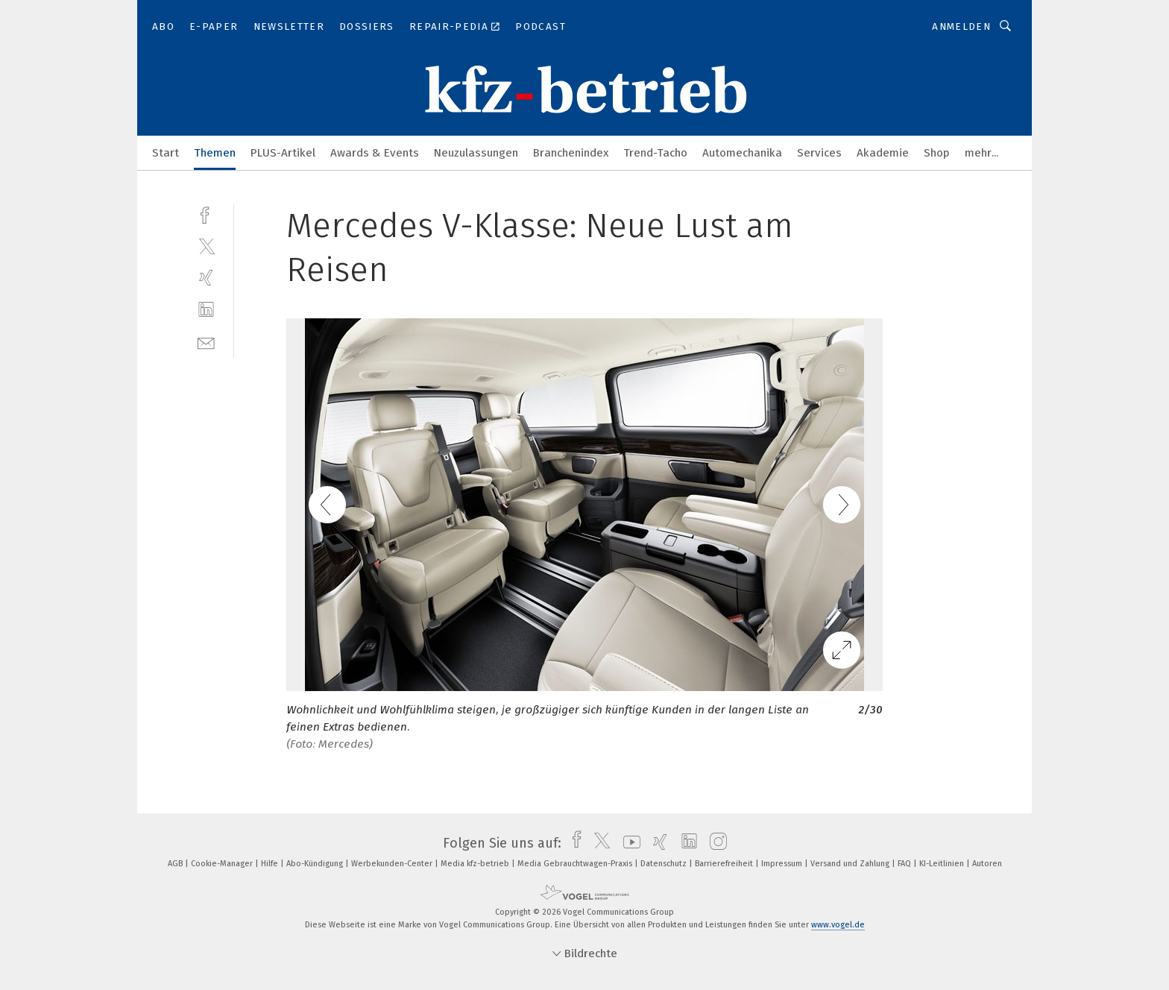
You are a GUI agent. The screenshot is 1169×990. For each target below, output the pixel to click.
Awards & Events (374, 153)
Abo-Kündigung (315, 863)
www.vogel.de (838, 925)
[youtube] (628, 843)
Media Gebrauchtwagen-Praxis (575, 863)
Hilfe (270, 863)
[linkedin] (206, 309)
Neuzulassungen (476, 153)
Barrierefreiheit (725, 863)
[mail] (206, 341)
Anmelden (961, 26)
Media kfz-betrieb (476, 863)
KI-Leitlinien (942, 863)
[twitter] (206, 245)
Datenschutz (664, 863)
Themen (215, 153)
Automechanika (742, 153)
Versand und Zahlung (851, 863)
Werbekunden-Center (393, 863)
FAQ (905, 863)
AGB (176, 863)
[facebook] (206, 213)
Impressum (782, 863)
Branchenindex (570, 153)
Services (819, 153)
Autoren (987, 863)
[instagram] (714, 843)
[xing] (206, 277)
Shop (937, 153)
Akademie (883, 153)
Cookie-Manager (223, 863)
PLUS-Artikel (282, 153)
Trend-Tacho (655, 153)
